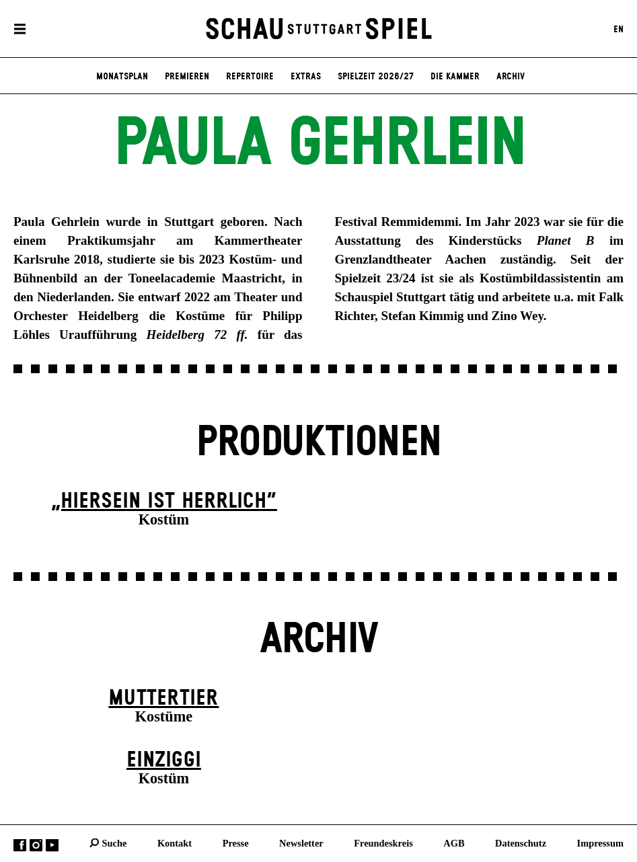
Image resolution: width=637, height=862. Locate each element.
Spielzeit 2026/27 (376, 76)
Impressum (600, 842)
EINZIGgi (163, 760)
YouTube (52, 844)
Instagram (36, 844)
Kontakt (174, 842)
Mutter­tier (163, 698)
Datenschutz (520, 842)
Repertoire (250, 76)
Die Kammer (455, 76)
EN (618, 29)
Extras (306, 76)
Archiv (510, 76)
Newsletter (301, 842)
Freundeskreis (383, 842)
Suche (114, 842)
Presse (236, 842)
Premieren (187, 76)
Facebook (19, 844)
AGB (453, 842)
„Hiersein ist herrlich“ (163, 501)
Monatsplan (122, 76)
